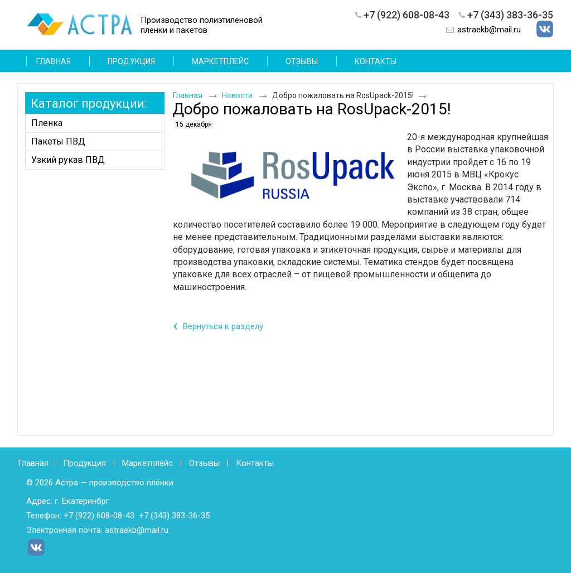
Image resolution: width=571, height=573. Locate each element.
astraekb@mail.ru (489, 30)
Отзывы (204, 463)
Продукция (84, 463)
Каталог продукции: (89, 103)
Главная (187, 95)
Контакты (255, 463)
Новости (237, 95)
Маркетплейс (147, 463)
